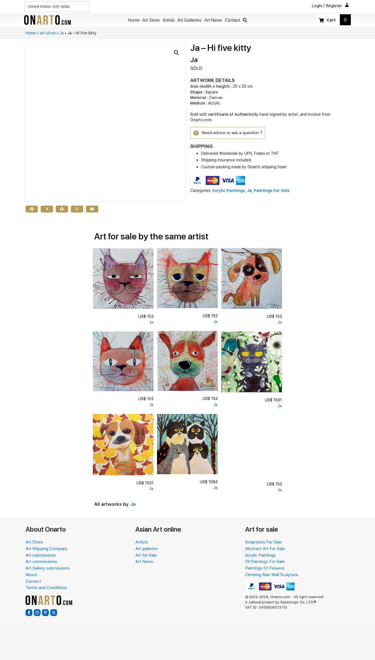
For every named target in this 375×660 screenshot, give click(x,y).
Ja (62, 33)
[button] (244, 20)
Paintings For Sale (272, 191)
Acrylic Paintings (228, 191)
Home (31, 33)
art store (48, 33)
